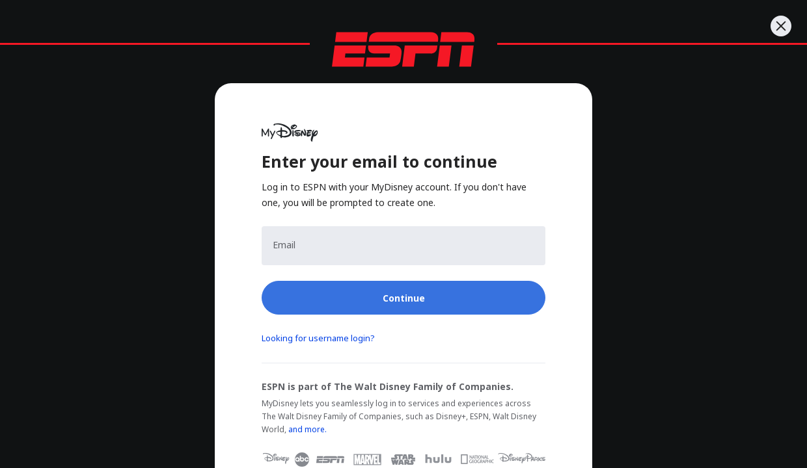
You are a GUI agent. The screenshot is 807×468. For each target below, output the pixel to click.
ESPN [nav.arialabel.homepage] (50, 14)
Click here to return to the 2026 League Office (524, 144)
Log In (46, 273)
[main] (403, 226)
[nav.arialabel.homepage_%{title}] (114, 14)
